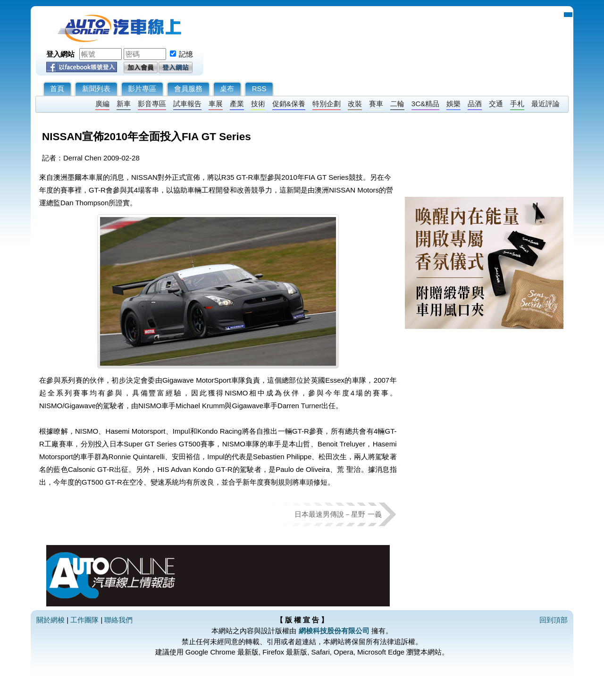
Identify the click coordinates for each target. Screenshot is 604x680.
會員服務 (188, 88)
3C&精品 (425, 104)
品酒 (475, 104)
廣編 (102, 104)
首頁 (57, 88)
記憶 (186, 54)
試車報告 (187, 104)
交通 (496, 104)
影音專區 (152, 104)
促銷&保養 (288, 104)
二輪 (397, 104)
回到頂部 (553, 620)
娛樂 (453, 104)
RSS (259, 88)
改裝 (355, 104)
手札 (517, 104)
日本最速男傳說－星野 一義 (337, 514)
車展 (216, 104)
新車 (124, 104)
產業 (237, 104)
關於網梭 (50, 620)
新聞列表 (96, 88)
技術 (258, 104)
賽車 (376, 104)
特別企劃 (326, 104)
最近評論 (545, 104)
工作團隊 (84, 620)
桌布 (227, 88)
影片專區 (142, 88)
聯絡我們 (118, 620)
